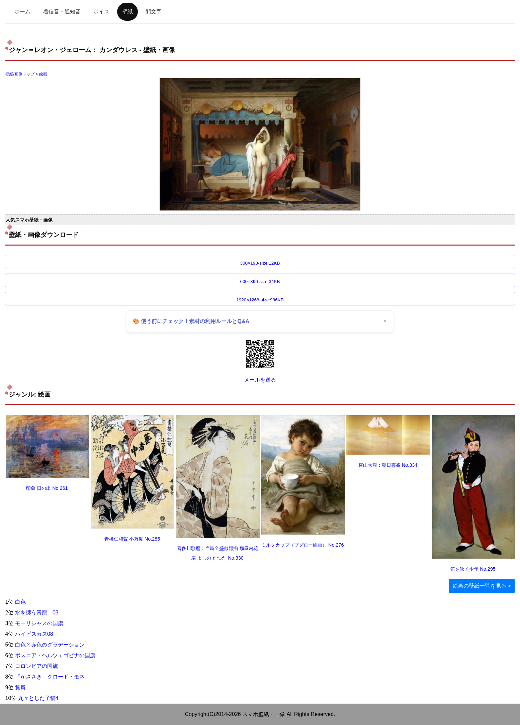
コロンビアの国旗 (36, 666)
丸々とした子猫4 (38, 698)
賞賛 (20, 687)
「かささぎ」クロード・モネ (50, 677)
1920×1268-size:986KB (260, 299)
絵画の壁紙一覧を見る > (482, 586)
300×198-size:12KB (260, 263)
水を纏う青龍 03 (37, 612)
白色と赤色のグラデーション (50, 644)
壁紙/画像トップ (19, 74)
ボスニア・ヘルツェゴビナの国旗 (55, 655)
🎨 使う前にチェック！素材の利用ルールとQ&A (191, 321)
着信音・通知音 (62, 11)
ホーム (22, 11)
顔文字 (154, 11)
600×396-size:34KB (260, 281)
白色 (20, 602)
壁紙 (127, 11)
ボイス (101, 11)
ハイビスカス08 (34, 634)
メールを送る (260, 380)
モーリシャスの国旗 (39, 623)
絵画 (43, 74)
